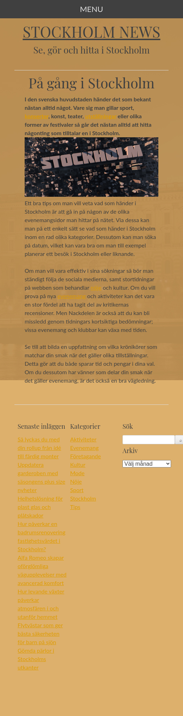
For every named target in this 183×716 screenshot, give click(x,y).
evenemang (71, 296)
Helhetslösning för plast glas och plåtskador (40, 507)
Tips (75, 506)
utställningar (100, 116)
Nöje (76, 481)
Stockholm (83, 498)
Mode (77, 473)
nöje (96, 287)
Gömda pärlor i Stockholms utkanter (36, 659)
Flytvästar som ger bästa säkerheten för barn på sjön (40, 633)
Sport (76, 489)
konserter (37, 116)
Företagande (85, 456)
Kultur (77, 464)
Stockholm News (91, 31)
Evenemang (84, 447)
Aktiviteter (83, 439)
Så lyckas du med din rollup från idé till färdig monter (39, 447)
